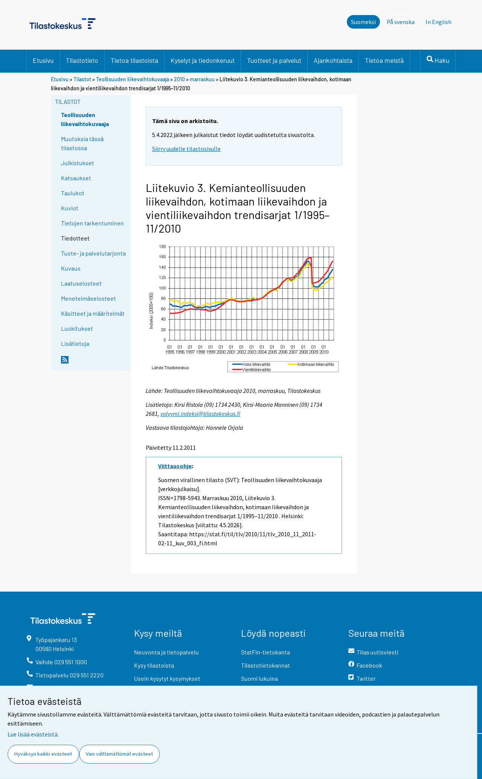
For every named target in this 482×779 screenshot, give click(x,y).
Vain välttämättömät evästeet (119, 753)
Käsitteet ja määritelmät (93, 313)
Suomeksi (363, 22)
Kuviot (69, 207)
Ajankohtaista (333, 60)
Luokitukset (77, 328)
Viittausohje (175, 466)
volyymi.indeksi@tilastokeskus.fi (200, 413)
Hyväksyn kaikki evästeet (43, 753)
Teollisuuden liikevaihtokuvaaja (132, 79)
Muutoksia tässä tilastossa (82, 143)
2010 (179, 79)
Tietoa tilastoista (134, 60)
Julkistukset (77, 162)
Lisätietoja (75, 343)
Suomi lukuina (259, 678)
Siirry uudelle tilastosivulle (186, 148)
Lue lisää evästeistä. (33, 734)
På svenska (403, 21)
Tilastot (82, 79)
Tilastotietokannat (265, 665)
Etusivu (43, 60)
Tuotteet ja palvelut (274, 60)
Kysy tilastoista (154, 665)
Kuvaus (71, 268)
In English (438, 22)
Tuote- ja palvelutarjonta (93, 253)
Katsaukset (76, 177)
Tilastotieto (82, 60)
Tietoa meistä (384, 60)
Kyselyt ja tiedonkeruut (203, 60)
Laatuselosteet (81, 283)
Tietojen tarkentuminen (92, 223)
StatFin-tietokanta (265, 652)
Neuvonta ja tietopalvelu (166, 652)
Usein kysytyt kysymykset (167, 678)
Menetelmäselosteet (88, 298)
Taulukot (72, 192)
